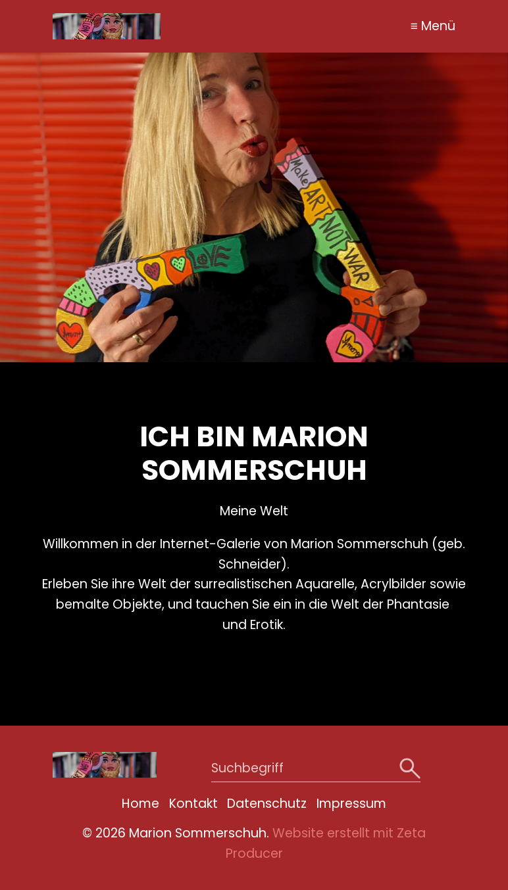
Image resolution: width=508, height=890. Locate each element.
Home (140, 803)
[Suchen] (408, 768)
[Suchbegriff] (315, 768)
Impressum (351, 803)
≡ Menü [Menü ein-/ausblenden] (433, 26)
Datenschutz (267, 803)
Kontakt (193, 803)
